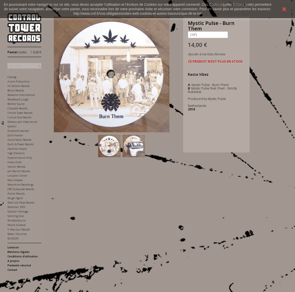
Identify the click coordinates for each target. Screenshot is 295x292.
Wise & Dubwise (16, 225)
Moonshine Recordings (20, 184)
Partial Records (16, 193)
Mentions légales (18, 252)
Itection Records (16, 166)
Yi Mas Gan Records (18, 229)
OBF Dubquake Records (20, 189)
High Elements (16, 153)
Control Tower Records (19, 113)
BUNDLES (13, 238)
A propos (13, 261)
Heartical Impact (17, 148)
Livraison (13, 247)
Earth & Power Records (20, 144)
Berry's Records (15, 90)
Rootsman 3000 (16, 207)
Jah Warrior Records (18, 171)
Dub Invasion (15, 135)
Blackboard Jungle (17, 99)
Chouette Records (17, 108)
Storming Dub (15, 216)
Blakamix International (21, 95)
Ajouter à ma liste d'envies (206, 54)
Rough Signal (15, 198)
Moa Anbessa (15, 180)
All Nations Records (18, 86)
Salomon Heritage (17, 211)
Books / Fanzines (17, 234)
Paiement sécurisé (19, 265)
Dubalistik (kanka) (18, 131)
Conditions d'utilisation (22, 256)
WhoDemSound (16, 220)
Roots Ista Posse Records (20, 202)
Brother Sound (15, 104)
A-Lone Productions (18, 81)
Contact (12, 270)
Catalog (11, 77)
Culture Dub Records (19, 117)
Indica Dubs (14, 162)
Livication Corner (17, 175)
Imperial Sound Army (19, 157)
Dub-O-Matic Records (19, 140)
